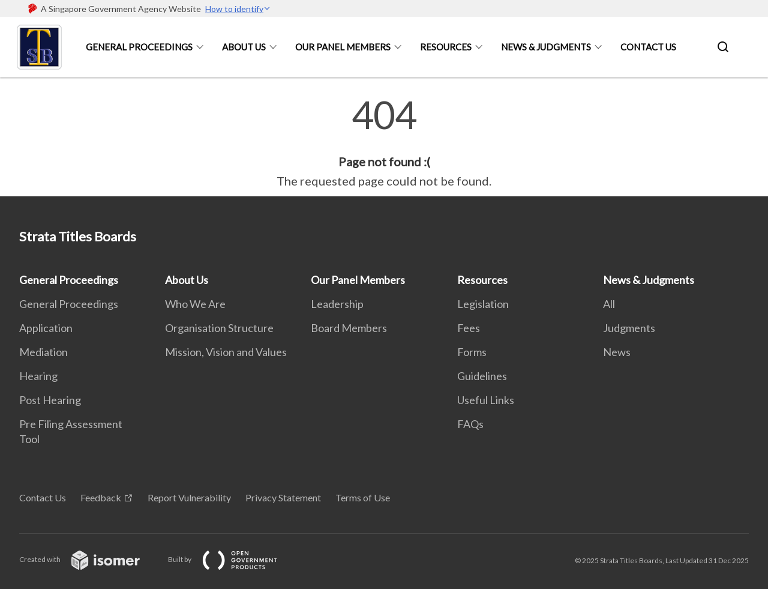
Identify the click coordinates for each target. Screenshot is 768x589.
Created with (89, 559)
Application (46, 327)
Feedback (100, 497)
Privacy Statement (283, 497)
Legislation (483, 303)
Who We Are (195, 303)
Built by (232, 559)
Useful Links (485, 399)
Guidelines (482, 375)
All (609, 303)
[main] (384, 142)
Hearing (38, 375)
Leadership (337, 303)
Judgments (629, 327)
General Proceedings (139, 46)
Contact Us (648, 46)
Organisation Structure (219, 327)
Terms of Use (362, 497)
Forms (472, 351)
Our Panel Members (343, 46)
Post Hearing (50, 399)
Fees (468, 327)
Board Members (349, 327)
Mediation (43, 351)
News (617, 351)
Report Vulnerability (189, 497)
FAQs (470, 423)
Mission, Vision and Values (226, 351)
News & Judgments (546, 46)
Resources (446, 46)
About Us (244, 46)
